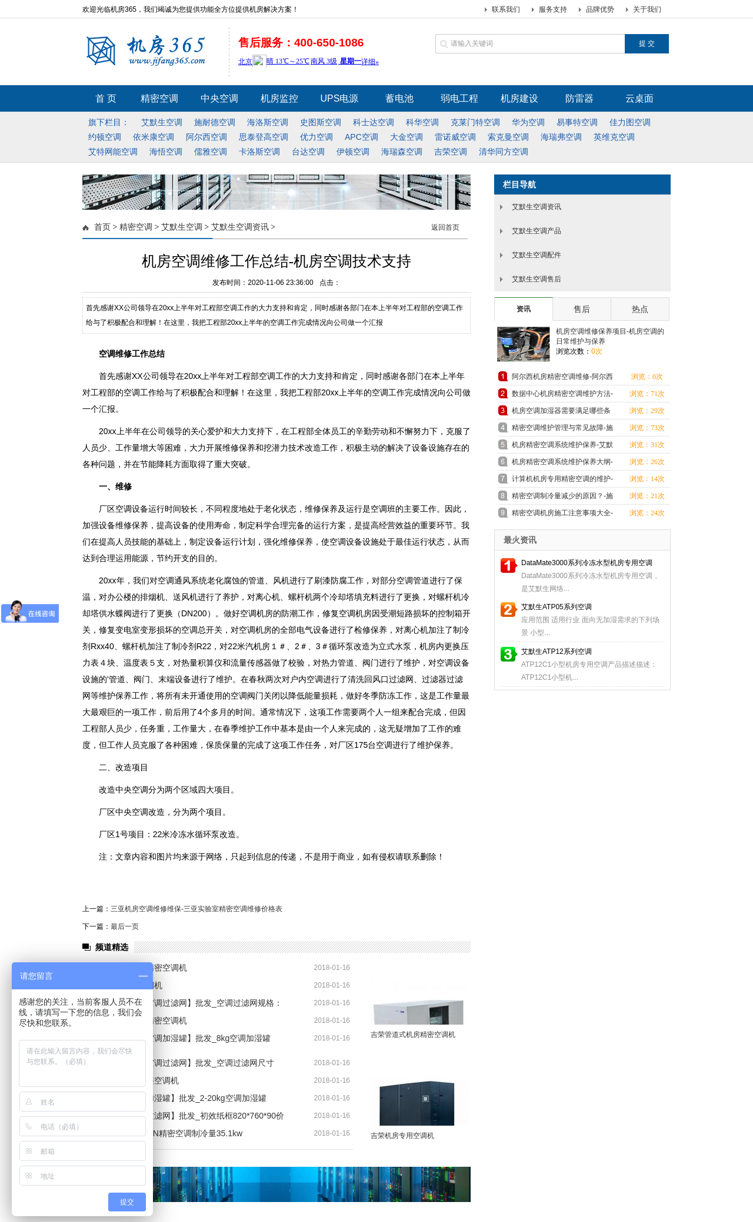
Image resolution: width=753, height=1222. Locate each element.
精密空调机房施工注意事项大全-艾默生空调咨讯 (562, 515)
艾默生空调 (181, 227)
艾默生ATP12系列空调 (556, 651)
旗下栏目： (108, 122)
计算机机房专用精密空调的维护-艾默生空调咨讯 (562, 481)
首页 (102, 227)
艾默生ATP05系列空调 (556, 607)
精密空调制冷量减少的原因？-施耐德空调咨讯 (562, 498)
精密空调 (135, 227)
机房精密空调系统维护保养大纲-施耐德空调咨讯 (562, 464)
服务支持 (553, 9)
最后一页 (125, 926)
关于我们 (647, 9)
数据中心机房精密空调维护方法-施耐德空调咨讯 (562, 396)
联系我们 (506, 9)
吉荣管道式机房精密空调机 (413, 1034)
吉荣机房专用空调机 (402, 1136)
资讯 (524, 309)
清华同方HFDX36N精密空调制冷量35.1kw (165, 1133)
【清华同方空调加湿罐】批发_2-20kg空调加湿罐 (177, 1098)
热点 (640, 309)
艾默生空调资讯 (240, 227)
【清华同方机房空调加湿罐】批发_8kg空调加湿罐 (179, 1038)
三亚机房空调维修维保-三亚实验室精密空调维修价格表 (196, 909)
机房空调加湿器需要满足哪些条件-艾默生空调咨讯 (561, 413)
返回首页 (445, 227)
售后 (582, 309)
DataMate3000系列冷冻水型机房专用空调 (586, 563)
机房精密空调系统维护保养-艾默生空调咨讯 (562, 447)
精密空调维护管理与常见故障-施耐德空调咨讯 (562, 430)
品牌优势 (600, 9)
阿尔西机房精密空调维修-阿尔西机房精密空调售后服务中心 (562, 378)
